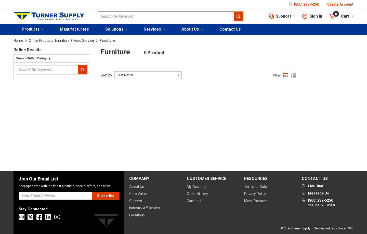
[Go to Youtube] (57, 217)
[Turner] (106, 221)
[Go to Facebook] (39, 217)
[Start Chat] (312, 186)
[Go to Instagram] (21, 217)
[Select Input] (147, 75)
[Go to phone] (318, 202)
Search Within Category (33, 58)
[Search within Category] (82, 69)
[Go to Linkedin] (48, 217)
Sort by (106, 75)
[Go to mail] (315, 193)
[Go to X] (30, 217)
